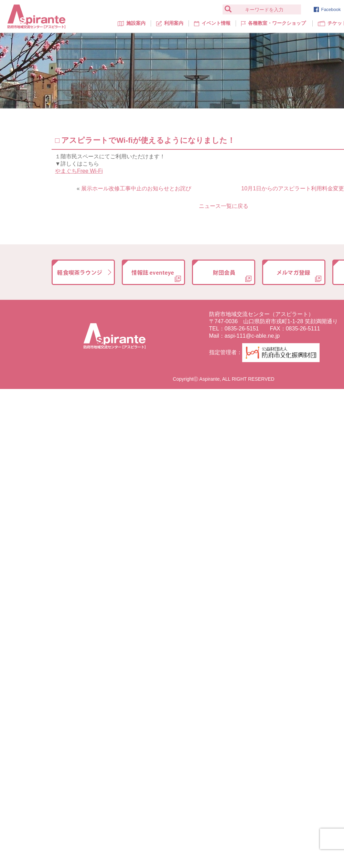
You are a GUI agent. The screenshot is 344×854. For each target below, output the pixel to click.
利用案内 (169, 23)
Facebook (327, 9)
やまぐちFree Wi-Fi (79, 171)
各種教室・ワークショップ (273, 23)
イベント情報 (212, 23)
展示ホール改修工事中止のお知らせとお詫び (136, 188)
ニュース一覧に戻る (223, 206)
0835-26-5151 (242, 328)
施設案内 (132, 23)
